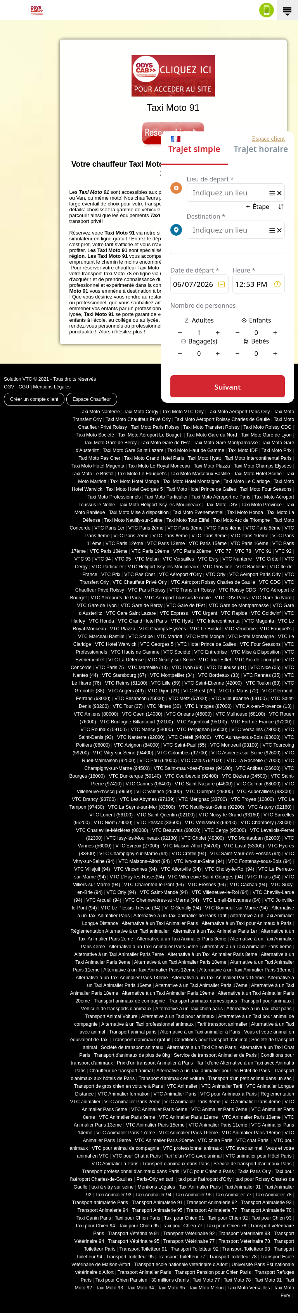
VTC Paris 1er (109, 528)
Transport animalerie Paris (100, 1202)
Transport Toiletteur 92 (194, 1249)
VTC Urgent (204, 613)
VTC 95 (123, 559)
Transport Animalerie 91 (157, 1202)
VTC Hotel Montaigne (251, 636)
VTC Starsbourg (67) (124, 675)
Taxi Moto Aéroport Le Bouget (150, 435)
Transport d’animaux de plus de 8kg (132, 1055)
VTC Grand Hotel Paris (142, 621)
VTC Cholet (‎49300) (203, 838)
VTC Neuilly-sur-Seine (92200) (211, 807)
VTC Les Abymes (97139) (147, 799)
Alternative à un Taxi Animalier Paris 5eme (153, 946)
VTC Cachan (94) (248, 884)
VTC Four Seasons (260, 644)
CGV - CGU (16, 387)
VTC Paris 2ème (146, 528)
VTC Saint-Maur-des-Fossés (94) (245, 853)
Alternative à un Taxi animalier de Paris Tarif (180, 915)
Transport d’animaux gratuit (142, 1039)
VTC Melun (147, 559)
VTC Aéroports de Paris (116, 597)
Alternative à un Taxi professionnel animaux (147, 1024)
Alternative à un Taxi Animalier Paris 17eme (201, 985)
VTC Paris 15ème (208, 543)
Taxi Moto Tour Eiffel (188, 520)
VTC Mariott (169, 636)
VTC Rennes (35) (262, 675)
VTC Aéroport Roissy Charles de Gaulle (213, 582)
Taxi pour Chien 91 (184, 1218)
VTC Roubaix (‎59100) (103, 729)
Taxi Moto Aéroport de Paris (221, 497)
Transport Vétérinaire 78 (244, 1241)
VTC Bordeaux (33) (218, 675)
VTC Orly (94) (121, 892)
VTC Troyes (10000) (252, 799)
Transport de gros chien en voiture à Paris (118, 1086)
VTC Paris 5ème (263, 528)
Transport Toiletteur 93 (246, 1249)
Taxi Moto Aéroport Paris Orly (239, 411)
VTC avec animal (244, 1148)
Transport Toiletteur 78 (233, 1257)
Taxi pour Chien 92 (228, 1218)
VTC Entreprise (210, 652)
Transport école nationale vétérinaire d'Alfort (180, 1264)
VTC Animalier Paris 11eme (218, 1125)
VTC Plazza (122, 628)
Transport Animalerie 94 (102, 1210)
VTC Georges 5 (156, 644)
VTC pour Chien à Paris (208, 1171)
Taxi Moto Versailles (248, 1288)
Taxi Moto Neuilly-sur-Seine (133, 520)
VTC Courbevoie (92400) (191, 776)
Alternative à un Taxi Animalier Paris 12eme (149, 970)
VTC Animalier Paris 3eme (193, 1101)
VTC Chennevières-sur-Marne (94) (162, 900)
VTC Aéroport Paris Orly (255, 574)
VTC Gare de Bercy (142, 605)
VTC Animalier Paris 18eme (251, 1132)
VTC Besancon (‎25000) (139, 698)
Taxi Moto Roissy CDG (267, 427)
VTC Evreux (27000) (137, 846)
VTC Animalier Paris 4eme (252, 1101)
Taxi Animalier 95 (193, 1194)
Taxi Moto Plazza (212, 466)
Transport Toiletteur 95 (130, 1257)
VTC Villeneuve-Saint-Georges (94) (205, 877)
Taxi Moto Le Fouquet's (141, 473)
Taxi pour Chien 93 (271, 1218)
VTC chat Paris (253, 1140)
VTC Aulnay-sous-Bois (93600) (248, 737)
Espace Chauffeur (92, 399)
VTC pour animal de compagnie (125, 1148)
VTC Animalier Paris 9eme (127, 1117)
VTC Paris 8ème (170, 535)
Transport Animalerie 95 (157, 1210)
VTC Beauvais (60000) (176, 830)
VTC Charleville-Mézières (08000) (112, 830)
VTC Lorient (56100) (111, 815)
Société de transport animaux (132, 1047)
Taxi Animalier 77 (233, 1194)
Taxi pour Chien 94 (95, 1225)
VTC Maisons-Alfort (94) (144, 861)
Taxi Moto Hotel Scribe (258, 473)
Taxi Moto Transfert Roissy (211, 427)
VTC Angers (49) (126, 691)
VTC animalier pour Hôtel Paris (258, 1156)
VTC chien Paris (215, 1140)
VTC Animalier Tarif (221, 1086)
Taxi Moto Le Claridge (247, 481)
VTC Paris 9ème (209, 535)
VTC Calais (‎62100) (201, 760)
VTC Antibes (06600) (258, 768)
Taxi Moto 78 (237, 1280)
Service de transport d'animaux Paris (252, 1163)
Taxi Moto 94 (140, 1288)
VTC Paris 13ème (166, 543)
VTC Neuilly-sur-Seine (171, 660)
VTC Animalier (182, 1086)
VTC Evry (208, 559)
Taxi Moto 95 (171, 1288)
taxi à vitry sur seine (112, 1187)
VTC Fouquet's (275, 628)
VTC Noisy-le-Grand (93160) (229, 815)
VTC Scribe (140, 636)
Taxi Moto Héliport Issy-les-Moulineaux (160, 504)
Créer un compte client (34, 399)
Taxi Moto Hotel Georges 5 (134, 489)
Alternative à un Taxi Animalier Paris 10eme (180, 962)
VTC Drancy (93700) (94, 799)
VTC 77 (223, 551)
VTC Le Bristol (205, 628)
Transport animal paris (132, 1032)
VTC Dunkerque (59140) (135, 776)
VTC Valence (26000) (159, 791)
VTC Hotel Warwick (116, 644)
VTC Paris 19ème (150, 551)
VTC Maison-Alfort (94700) (191, 846)
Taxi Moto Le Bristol (93, 473)
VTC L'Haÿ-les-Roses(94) (137, 877)
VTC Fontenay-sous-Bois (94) (259, 861)
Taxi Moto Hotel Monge (134, 481)
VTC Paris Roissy (147, 590)
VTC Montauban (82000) (254, 838)
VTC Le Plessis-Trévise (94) (131, 908)
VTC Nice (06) (265, 667)
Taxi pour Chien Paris (137, 1218)
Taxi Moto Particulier (166, 497)
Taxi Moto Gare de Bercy (110, 442)
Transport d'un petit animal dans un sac (249, 1078)
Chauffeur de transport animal (121, 1070)
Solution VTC (18, 379)
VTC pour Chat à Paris (137, 1156)
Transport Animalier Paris (144, 1272)
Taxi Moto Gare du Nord (211, 435)
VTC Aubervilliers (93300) (264, 791)
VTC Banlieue (251, 566)
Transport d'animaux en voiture (171, 1078)
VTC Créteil (268, 559)
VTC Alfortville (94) (181, 869)
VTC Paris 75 (109, 667)
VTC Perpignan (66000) (202, 729)
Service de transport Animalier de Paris (215, 1055)
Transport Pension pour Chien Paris (213, 1272)
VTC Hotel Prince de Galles (206, 644)
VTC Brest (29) (199, 691)
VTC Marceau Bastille (101, 636)
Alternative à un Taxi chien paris (189, 1008)
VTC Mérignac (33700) (202, 799)
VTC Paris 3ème (185, 528)
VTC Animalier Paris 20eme (164, 1140)
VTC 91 (263, 551)
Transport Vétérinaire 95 (133, 1241)
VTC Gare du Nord (271, 597)
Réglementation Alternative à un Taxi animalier (120, 931)
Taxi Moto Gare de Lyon (266, 435)
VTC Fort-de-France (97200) (261, 722)
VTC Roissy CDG (237, 590)
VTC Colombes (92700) (182, 753)
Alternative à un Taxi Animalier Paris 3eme (181, 939)
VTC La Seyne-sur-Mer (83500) (141, 807)
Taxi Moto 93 (109, 1288)
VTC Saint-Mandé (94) (164, 892)
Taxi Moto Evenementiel (198, 512)
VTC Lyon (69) (187, 667)
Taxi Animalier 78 (273, 1194)
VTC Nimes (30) (164, 706)
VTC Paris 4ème (224, 528)
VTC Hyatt (182, 621)
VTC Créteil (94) (189, 853)
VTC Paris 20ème (192, 551)
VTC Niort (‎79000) (113, 822)
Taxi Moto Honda (245, 512)
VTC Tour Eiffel (215, 660)
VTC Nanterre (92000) (141, 737)
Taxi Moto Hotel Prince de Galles (201, 489)
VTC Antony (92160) (270, 807)
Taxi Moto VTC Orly (183, 411)
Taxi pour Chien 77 (183, 1225)
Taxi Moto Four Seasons (265, 489)
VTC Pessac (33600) (159, 822)
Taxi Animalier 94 (153, 1194)
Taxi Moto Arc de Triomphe (241, 520)
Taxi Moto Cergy (141, 411)
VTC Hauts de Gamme (135, 652)
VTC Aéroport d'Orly (180, 574)
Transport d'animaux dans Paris (176, 1163)
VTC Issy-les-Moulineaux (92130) (141, 838)
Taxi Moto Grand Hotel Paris (154, 458)
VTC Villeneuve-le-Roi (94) (220, 892)
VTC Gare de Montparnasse (239, 605)
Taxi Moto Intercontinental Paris (258, 458)
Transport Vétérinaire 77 (189, 1241)
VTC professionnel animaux (192, 1148)
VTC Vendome (240, 628)
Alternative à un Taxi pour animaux (177, 1016)
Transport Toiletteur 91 (143, 1249)
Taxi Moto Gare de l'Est (165, 442)
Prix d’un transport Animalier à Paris (155, 1063)
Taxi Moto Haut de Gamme (195, 450)
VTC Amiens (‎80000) (96, 714)
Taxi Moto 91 (268, 1280)
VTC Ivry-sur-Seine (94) (199, 861)
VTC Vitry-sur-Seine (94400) (123, 753)
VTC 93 (82, 559)
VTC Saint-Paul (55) (184, 745)
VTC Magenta (259, 621)
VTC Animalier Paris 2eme (132, 1101)
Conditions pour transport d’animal (210, 1039)
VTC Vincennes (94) (135, 869)
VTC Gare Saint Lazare (131, 613)
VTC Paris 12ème (124, 543)
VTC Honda (101, 621)
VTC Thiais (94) (264, 877)
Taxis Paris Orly (254, 1171)
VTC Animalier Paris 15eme (155, 1125)
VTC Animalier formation (124, 1094)
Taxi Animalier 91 (243, 1187)
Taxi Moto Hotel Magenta (98, 466)
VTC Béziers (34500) (244, 776)
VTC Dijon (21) (164, 691)
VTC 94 (103, 559)
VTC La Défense (126, 660)
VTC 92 (283, 551)
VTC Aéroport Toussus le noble (178, 597)
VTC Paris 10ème (249, 535)
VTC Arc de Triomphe (258, 660)
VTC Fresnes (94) (207, 884)
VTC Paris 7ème (131, 535)
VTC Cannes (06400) (148, 784)
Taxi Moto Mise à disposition (138, 512)
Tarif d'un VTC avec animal (193, 1156)
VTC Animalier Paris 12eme (188, 1117)
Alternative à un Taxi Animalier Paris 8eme (212, 954)
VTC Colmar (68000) (258, 784)
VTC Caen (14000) (142, 714)
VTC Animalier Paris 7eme (219, 1109)
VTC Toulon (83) (263, 683)
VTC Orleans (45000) (188, 714)
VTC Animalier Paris (174, 1094)
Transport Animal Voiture (111, 1016)
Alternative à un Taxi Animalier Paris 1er (215, 931)
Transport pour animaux (266, 1001)
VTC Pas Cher (139, 574)
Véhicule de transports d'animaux (116, 1008)
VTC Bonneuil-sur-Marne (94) (236, 908)
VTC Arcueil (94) (103, 900)
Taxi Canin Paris (93, 1218)
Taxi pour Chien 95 (139, 1225)
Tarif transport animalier (223, 1024)
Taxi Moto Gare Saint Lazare (133, 450)
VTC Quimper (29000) (209, 791)
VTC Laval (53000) (244, 846)
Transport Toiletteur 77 (181, 1257)
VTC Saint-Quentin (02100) (166, 815)
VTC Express (174, 613)
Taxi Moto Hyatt (204, 458)
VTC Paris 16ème (249, 543)
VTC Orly (215, 574)
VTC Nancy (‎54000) (152, 729)
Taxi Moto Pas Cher (99, 458)
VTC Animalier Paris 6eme (159, 1109)
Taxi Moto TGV (220, 504)
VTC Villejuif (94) (92, 869)
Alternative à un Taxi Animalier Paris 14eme (122, 977)
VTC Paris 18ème (108, 551)
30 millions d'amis (170, 1280)
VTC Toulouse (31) (226, 667)
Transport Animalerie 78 (266, 1210)
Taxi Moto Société (95, 435)
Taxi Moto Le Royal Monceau (159, 466)
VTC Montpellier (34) (172, 675)
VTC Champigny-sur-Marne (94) (133, 853)
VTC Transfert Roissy (192, 590)
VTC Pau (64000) (158, 760)
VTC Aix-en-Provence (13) (263, 706)
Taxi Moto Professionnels (114, 497)
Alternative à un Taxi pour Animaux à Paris (247, 923)
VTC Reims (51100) (126, 683)
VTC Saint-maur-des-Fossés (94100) (193, 768)
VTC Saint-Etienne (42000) (213, 683)
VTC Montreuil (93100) (234, 745)
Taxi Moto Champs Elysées (262, 466)
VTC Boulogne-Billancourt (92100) (136, 722)
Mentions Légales (52, 387)
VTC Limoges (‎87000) (208, 706)
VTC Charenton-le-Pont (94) (154, 884)
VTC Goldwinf (266, 613)
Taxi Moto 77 (206, 1280)
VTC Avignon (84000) (136, 745)
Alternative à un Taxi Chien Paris (201, 1047)
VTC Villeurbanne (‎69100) (239, 698)
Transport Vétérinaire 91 (133, 1233)
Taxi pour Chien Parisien (121, 1280)
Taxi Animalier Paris (200, 1187)
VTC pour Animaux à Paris (228, 1094)
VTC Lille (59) (165, 683)
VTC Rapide (234, 613)
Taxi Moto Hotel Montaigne (191, 481)
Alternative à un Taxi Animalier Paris (160, 923)
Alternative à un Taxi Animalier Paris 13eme (245, 970)
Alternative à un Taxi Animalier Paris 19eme (168, 993)
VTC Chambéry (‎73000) (266, 822)
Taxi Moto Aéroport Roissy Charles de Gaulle (222, 419)
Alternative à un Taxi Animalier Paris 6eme (246, 946)
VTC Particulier (108, 566)
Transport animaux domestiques (203, 1001)
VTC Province (217, 566)
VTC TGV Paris (231, 597)
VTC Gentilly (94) (183, 908)
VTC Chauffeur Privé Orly (140, 582)
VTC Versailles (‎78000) (256, 729)
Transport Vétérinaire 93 (244, 1233)
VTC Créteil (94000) (189, 737)
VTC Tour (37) (128, 706)
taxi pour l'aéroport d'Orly (205, 1179)
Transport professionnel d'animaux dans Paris (130, 1171)
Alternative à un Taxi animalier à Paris (200, 1032)
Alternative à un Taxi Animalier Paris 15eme (218, 977)
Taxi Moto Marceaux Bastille (200, 473)
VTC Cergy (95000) (225, 830)
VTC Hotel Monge (205, 636)
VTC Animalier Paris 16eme (188, 1132)
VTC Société (176, 652)
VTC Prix (110, 574)
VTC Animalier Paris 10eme (251, 1117)
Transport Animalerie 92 (211, 1202)
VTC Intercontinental (219, 621)
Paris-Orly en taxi (156, 1179)
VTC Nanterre (237, 559)
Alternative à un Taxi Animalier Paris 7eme (119, 954)
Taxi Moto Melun (206, 1288)
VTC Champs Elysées (162, 628)
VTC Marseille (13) (148, 667)
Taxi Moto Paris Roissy (155, 427)
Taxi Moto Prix (277, 450)
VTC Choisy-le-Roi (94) (230, 869)
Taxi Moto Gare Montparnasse (226, 442)
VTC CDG (270, 582)
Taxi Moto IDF (243, 450)
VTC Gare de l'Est (185, 605)
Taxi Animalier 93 (113, 1194)
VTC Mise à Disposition (256, 652)
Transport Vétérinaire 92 (189, 1233)
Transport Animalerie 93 (266, 1202)
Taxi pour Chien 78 (226, 1225)
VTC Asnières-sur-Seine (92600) (246, 753)
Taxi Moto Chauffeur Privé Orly (138, 419)
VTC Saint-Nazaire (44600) (203, 784)
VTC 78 (243, 551)
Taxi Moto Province (261, 504)
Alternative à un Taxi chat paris (258, 1008)
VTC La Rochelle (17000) (254, 760)
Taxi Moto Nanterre (100, 411)
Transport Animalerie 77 (211, 1210)
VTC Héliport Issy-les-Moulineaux (163, 566)
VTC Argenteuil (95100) (202, 722)
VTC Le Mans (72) (238, 691)
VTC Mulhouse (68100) (240, 714)
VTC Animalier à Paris (115, 1163)
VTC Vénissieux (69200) (211, 822)
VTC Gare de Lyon (96, 605)
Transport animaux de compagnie (129, 1001)
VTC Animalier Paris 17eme (125, 1132)
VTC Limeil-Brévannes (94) (232, 900)
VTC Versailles (178, 559)
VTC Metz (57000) (188, 698)
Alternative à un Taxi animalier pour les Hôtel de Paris (213, 1070)
